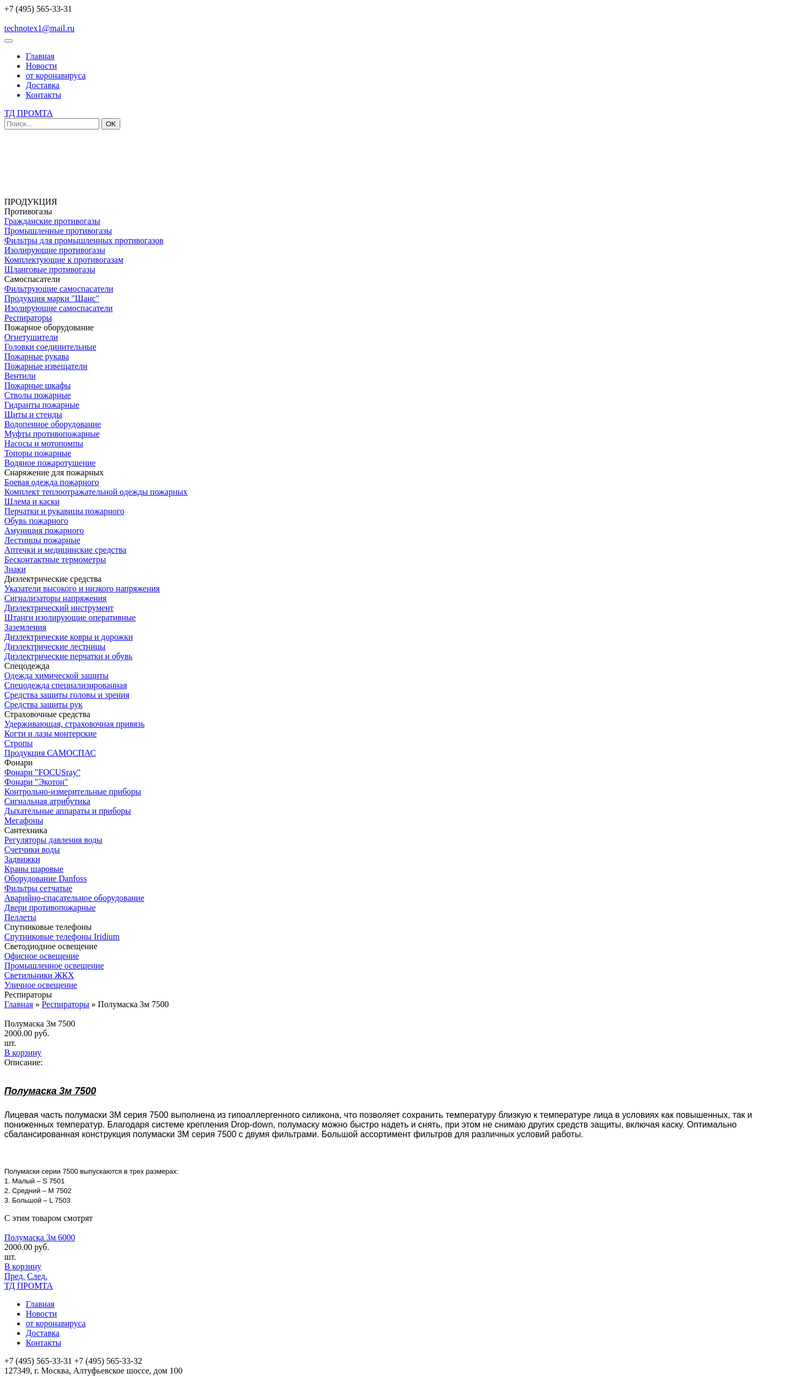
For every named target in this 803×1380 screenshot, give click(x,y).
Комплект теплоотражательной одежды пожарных (95, 491)
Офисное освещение (41, 955)
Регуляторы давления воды (53, 839)
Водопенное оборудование (52, 424)
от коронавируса (56, 75)
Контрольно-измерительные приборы (72, 791)
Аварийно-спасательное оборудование (74, 897)
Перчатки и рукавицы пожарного (64, 511)
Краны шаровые (33, 868)
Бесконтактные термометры (55, 559)
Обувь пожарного (36, 520)
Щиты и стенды (33, 414)
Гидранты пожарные (41, 404)
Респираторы (28, 317)
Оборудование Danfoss (45, 878)
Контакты (43, 94)
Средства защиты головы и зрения (66, 694)
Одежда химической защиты (56, 675)
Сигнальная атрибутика (47, 801)
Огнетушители (31, 337)
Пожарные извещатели (45, 366)
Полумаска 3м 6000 (39, 1237)
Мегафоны (23, 820)
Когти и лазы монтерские (50, 733)
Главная (40, 56)
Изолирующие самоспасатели (58, 308)
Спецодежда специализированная (65, 685)
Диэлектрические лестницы (55, 646)
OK (111, 124)
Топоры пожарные (37, 453)
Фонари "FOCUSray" (42, 772)
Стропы (18, 743)
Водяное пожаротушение (50, 462)
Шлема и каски (32, 501)
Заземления (25, 627)
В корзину (22, 1052)
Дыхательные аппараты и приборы (67, 810)
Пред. (14, 1276)
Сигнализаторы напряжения (55, 598)
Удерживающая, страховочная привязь (74, 723)
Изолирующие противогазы (54, 250)
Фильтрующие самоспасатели (58, 288)
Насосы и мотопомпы (43, 443)
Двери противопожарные (50, 907)
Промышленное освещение (54, 965)
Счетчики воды (32, 849)
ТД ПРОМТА (28, 113)
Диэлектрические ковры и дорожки (68, 636)
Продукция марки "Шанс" (51, 298)
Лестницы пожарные (42, 540)
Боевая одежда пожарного (51, 482)
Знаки (15, 569)
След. (37, 1276)
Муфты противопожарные (52, 433)
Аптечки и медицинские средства (65, 549)
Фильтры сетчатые (38, 888)
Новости (41, 65)
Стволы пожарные (37, 395)
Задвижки (22, 859)
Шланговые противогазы (49, 269)
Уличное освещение (40, 984)
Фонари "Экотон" (36, 781)
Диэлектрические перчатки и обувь (68, 656)
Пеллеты (20, 917)
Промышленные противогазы (58, 230)
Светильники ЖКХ (39, 975)
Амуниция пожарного (44, 530)
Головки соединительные (50, 346)
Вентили (19, 375)
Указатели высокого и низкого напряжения (82, 588)
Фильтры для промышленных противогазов (84, 240)
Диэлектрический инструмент (59, 607)
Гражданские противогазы (52, 221)
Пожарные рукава (36, 356)
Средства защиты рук (43, 704)
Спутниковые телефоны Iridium (62, 936)
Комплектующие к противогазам (63, 259)
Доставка (43, 85)
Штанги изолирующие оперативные (70, 617)
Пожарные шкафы (37, 385)
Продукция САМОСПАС (50, 752)
